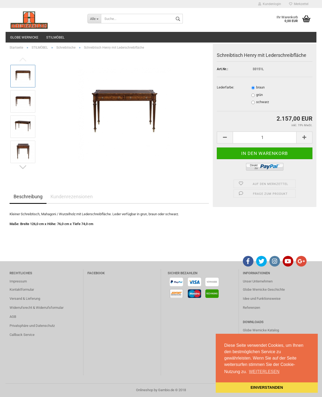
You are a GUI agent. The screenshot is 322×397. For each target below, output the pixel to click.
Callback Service (22, 335)
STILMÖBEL (55, 37)
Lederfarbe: (225, 87)
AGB (13, 317)
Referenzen (251, 308)
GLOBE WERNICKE (24, 37)
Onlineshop (144, 390)
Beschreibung (28, 196)
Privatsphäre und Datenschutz (32, 326)
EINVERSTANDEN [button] (267, 387)
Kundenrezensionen (71, 196)
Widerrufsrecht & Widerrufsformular (36, 308)
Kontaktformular (22, 290)
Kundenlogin (269, 4)
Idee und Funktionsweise (262, 299)
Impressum (18, 281)
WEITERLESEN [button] (264, 371)
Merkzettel (298, 4)
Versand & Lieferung (25, 299)
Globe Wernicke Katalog (261, 330)
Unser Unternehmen (258, 281)
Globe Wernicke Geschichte (264, 290)
